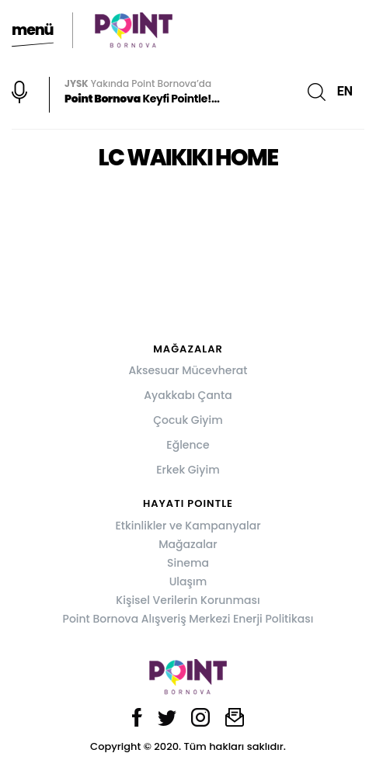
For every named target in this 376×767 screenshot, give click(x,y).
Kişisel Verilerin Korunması (187, 600)
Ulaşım (188, 581)
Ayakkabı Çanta (188, 395)
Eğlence (187, 445)
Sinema (188, 563)
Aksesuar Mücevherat (187, 370)
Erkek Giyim (187, 469)
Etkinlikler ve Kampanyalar (187, 525)
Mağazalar (187, 544)
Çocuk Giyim (188, 420)
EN (345, 91)
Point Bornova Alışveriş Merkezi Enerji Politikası (188, 618)
